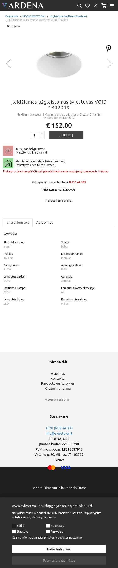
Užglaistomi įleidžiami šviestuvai (68, 16)
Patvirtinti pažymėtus (59, 560)
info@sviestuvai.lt (59, 433)
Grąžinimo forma (58, 388)
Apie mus (58, 373)
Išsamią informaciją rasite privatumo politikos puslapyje (47, 537)
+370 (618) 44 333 (59, 428)
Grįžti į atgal (14, 26)
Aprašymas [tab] (44, 222)
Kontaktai (58, 378)
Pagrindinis (11, 16)
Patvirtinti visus (59, 549)
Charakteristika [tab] (17, 222)
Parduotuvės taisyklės (58, 383)
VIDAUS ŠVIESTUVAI (34, 16)
